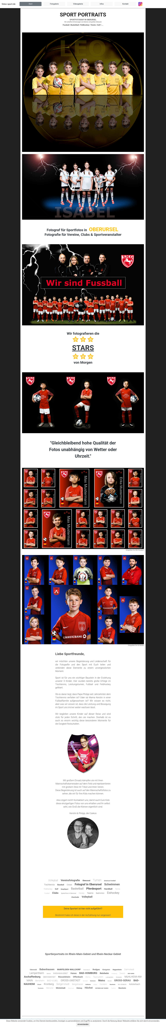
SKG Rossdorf (139, 550)
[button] (30, 4)
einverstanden (83, 1024)
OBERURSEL (91, 20)
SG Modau (140, 645)
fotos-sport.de (8, 4)
